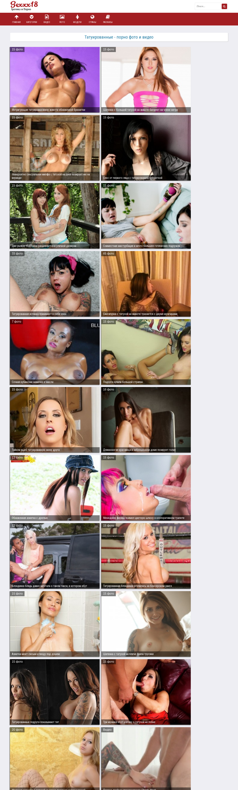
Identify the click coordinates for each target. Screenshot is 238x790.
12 (156, 736)
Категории (31, 19)
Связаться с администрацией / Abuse (32, 767)
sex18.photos (48, 770)
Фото (62, 19)
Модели (77, 19)
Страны (92, 19)
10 (143, 736)
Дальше (220, 736)
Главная (16, 19)
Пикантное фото (28, 6)
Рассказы (107, 19)
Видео (46, 19)
